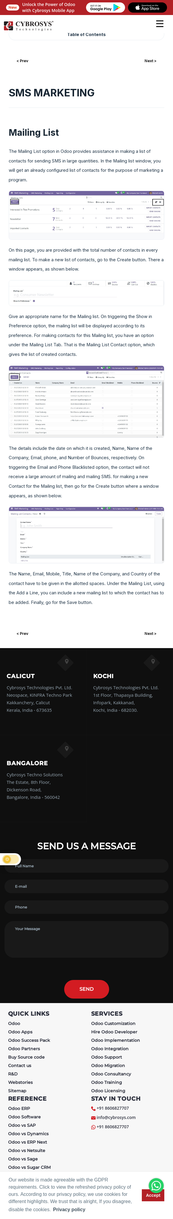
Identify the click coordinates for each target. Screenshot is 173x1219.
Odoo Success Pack (29, 1040)
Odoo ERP (19, 1108)
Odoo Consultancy (111, 1074)
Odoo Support (106, 1057)
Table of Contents (86, 34)
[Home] (28, 30)
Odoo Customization (113, 1023)
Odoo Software (24, 1117)
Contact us (19, 1065)
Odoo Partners (24, 1048)
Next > (151, 61)
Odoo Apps (20, 1032)
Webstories (20, 1082)
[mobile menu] (159, 23)
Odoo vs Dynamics (28, 1133)
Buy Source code (26, 1057)
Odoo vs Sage (23, 1159)
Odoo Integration (110, 1048)
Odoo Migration (108, 1065)
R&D (13, 1074)
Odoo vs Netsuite (26, 1150)
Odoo (14, 1023)
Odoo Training (106, 1082)
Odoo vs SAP (22, 1125)
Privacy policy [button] (69, 1209)
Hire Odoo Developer (114, 1032)
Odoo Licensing (108, 1090)
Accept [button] (153, 1195)
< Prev (22, 61)
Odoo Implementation (115, 1040)
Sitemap (17, 1090)
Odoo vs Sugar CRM (29, 1167)
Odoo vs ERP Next (27, 1142)
